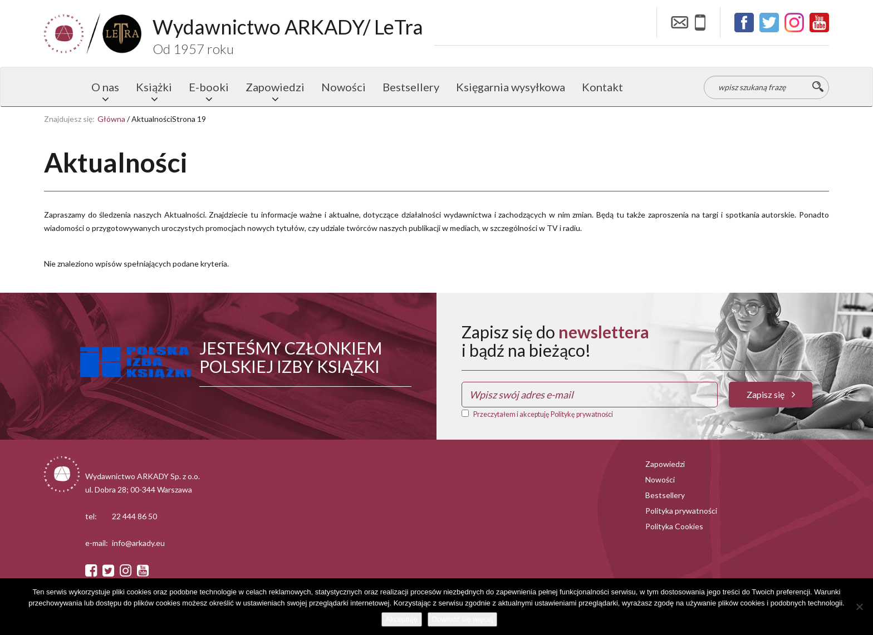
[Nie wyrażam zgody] (859, 606)
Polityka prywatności (681, 510)
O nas (105, 86)
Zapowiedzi (275, 86)
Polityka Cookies (674, 526)
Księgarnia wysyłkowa (510, 86)
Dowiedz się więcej (462, 619)
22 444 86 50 (134, 516)
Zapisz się (771, 394)
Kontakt (602, 86)
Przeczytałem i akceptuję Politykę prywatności (543, 414)
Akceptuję (402, 619)
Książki (154, 86)
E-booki (209, 86)
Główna (111, 119)
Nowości (343, 86)
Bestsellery (410, 86)
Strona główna (63, 86)
